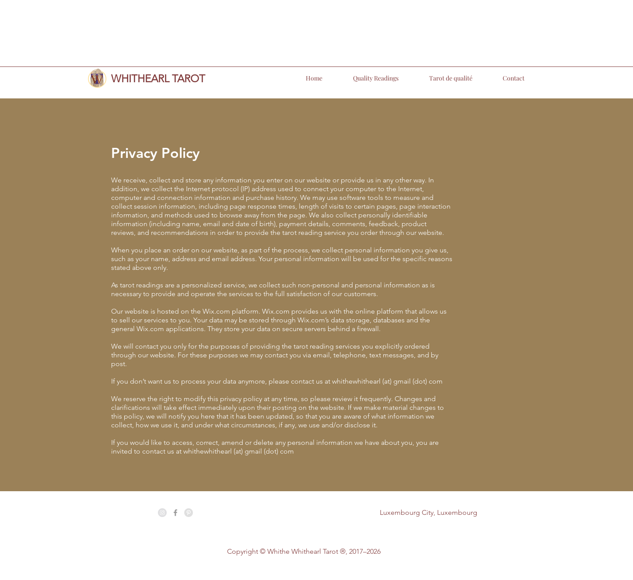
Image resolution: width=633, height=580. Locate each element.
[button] (365, 78)
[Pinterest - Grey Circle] (188, 512)
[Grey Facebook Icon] (175, 512)
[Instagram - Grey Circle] (162, 512)
